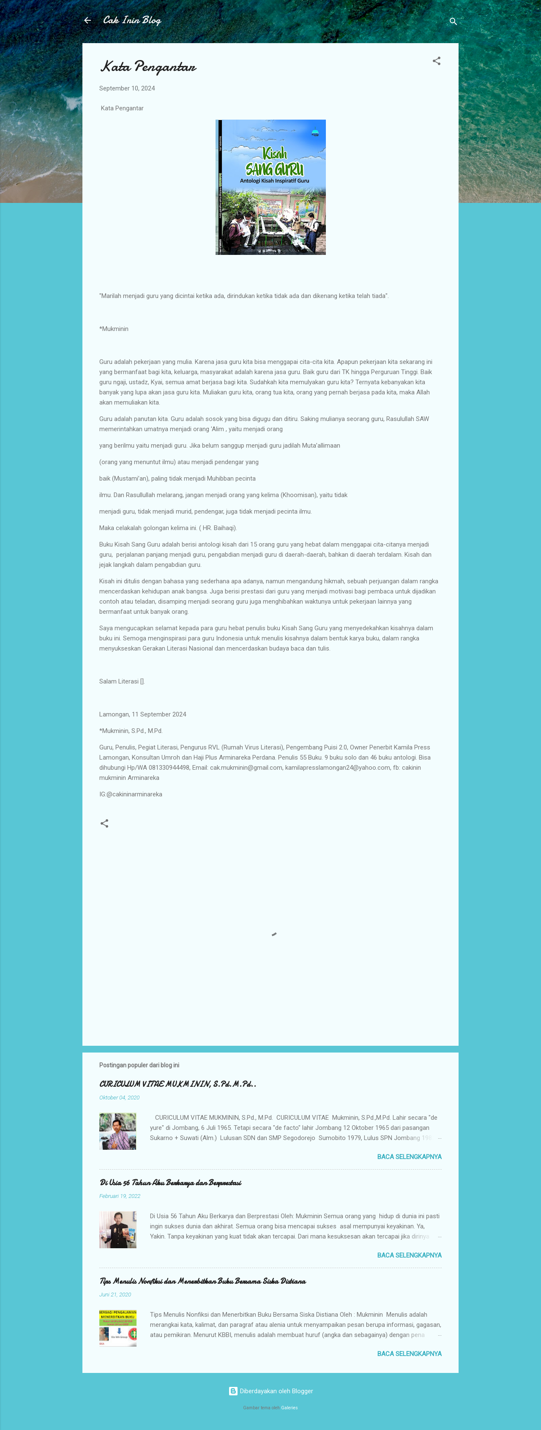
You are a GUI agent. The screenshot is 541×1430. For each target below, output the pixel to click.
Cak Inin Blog (132, 20)
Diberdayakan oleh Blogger (270, 1391)
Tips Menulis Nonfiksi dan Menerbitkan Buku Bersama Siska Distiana (202, 1281)
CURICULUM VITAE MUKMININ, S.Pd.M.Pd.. (177, 1084)
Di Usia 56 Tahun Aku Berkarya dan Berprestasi (169, 1183)
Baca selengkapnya (409, 1157)
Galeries (289, 1408)
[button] (437, 62)
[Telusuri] (453, 23)
